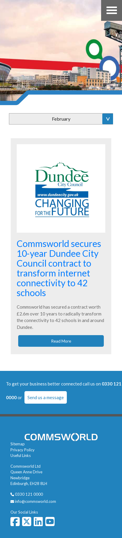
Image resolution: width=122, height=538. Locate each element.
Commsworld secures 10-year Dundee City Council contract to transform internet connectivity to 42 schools (59, 268)
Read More (61, 340)
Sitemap (17, 443)
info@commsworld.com (35, 501)
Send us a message (45, 397)
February (61, 119)
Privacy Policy (22, 449)
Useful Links (20, 455)
